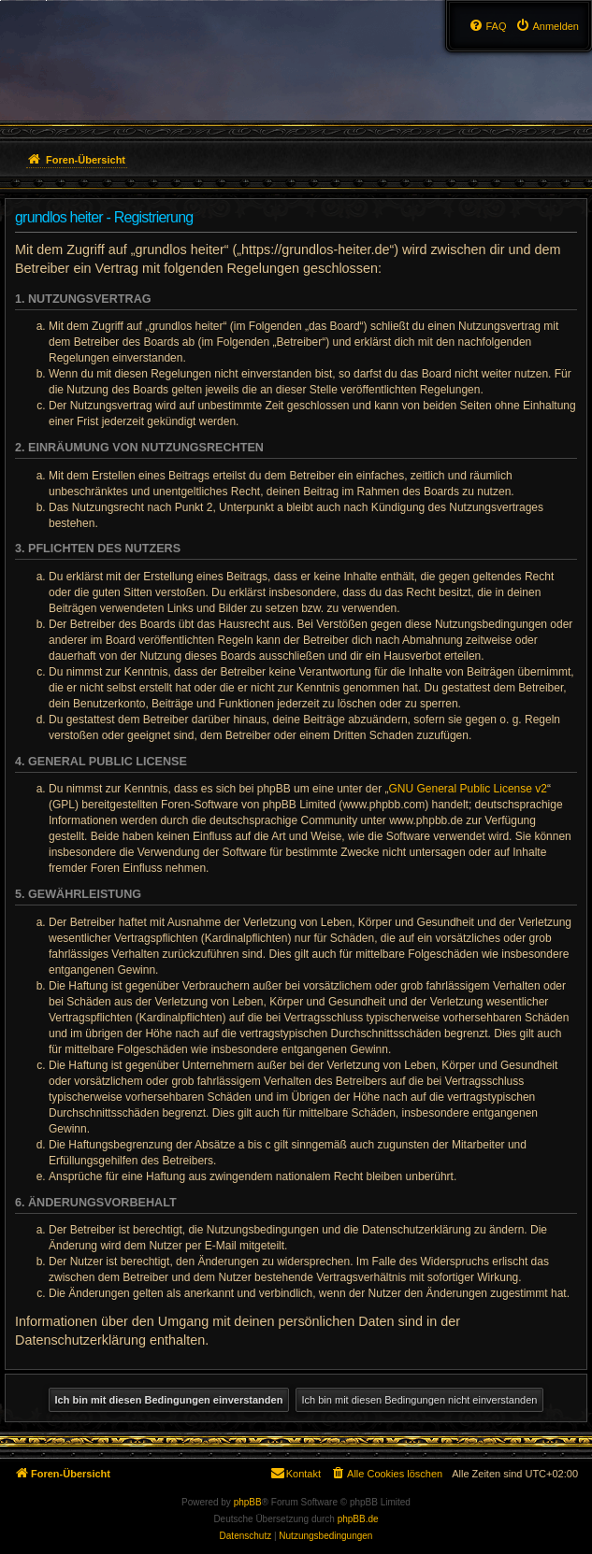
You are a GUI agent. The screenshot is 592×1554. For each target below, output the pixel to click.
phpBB (248, 1502)
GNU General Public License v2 (468, 788)
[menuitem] (547, 26)
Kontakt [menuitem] (295, 1472)
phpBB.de (358, 1519)
